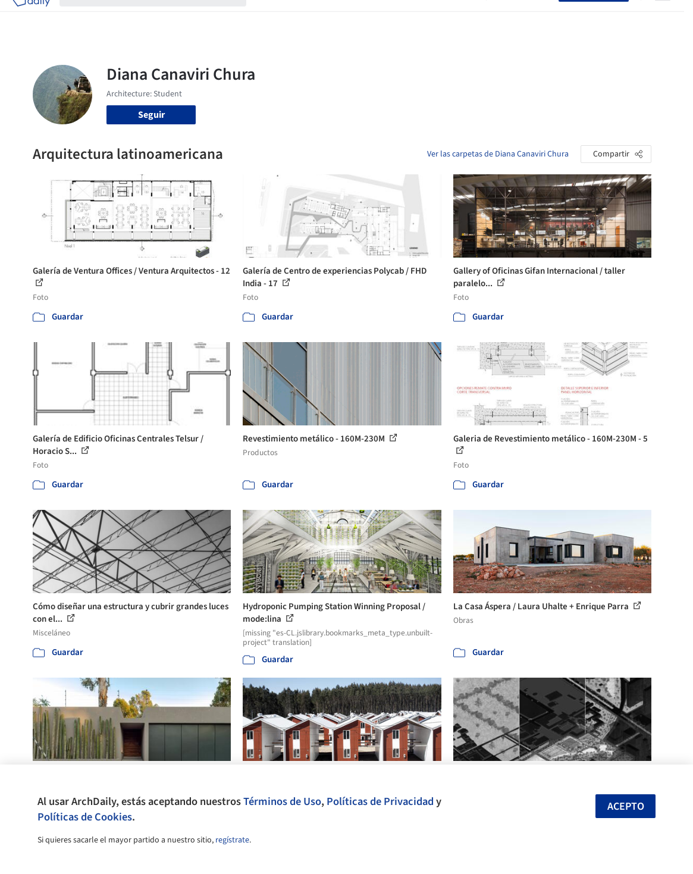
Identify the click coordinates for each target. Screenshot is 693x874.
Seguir (151, 114)
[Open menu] (662, 16)
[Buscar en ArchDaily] (162, 17)
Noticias (425, 16)
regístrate (232, 840)
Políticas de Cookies (84, 817)
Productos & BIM (368, 16)
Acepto (625, 806)
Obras (268, 16)
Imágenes (307, 16)
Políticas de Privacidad (380, 801)
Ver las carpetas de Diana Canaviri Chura (498, 154)
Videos (462, 16)
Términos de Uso (282, 801)
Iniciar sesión (524, 16)
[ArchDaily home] (31, 17)
